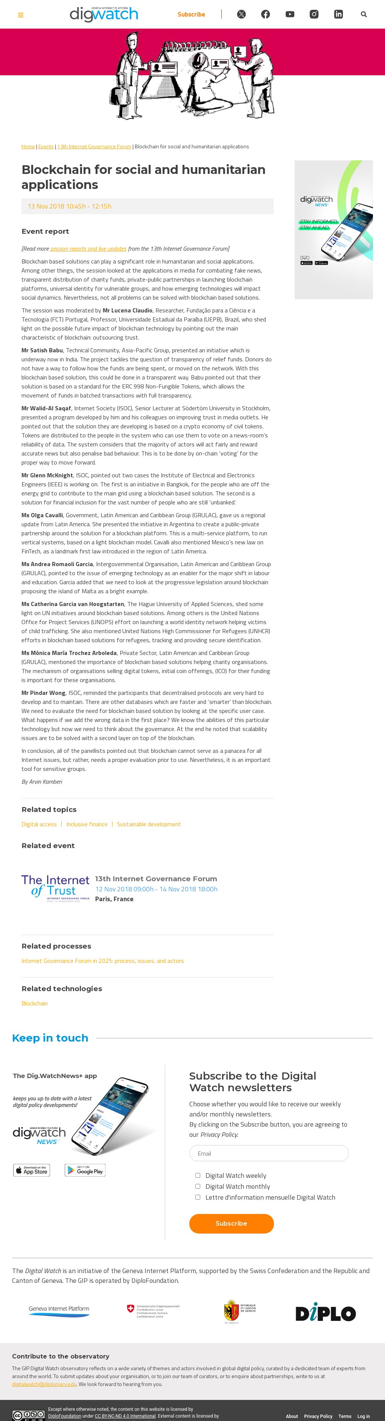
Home (28, 146)
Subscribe (174, 14)
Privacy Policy (218, 1134)
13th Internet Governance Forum (94, 146)
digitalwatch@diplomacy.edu (44, 1384)
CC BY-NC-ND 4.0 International (125, 1416)
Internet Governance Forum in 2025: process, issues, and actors (102, 960)
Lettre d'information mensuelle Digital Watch (265, 1197)
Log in (364, 1416)
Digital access (39, 824)
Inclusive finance (87, 824)
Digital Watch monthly (232, 1186)
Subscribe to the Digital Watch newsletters (253, 1082)
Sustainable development (149, 824)
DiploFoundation (64, 1416)
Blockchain (34, 1003)
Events (46, 146)
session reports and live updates (88, 248)
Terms (345, 1416)
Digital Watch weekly (230, 1175)
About (292, 1416)
